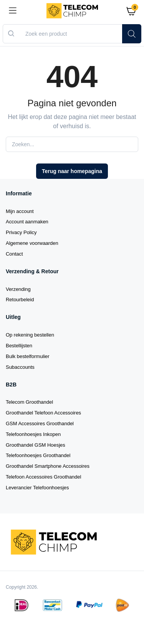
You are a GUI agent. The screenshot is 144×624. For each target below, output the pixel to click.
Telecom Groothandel (29, 401)
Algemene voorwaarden (32, 243)
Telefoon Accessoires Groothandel (43, 476)
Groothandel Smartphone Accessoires (47, 466)
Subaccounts (20, 367)
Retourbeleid (20, 299)
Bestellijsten (19, 345)
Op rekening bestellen (30, 334)
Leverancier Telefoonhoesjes (37, 487)
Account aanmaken (27, 221)
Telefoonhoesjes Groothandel (38, 455)
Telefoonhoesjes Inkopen (33, 434)
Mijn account (20, 211)
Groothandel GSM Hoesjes (35, 444)
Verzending (18, 289)
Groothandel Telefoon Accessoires (43, 412)
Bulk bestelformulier (28, 356)
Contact (14, 253)
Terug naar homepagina (72, 171)
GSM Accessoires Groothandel (40, 423)
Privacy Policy (21, 232)
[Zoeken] (131, 33)
